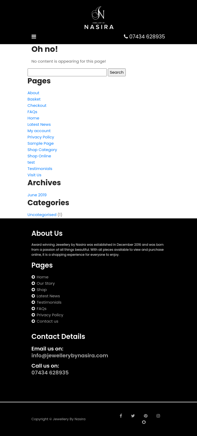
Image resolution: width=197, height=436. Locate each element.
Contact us (47, 321)
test (31, 162)
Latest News (39, 124)
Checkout (37, 105)
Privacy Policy (41, 137)
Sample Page (41, 143)
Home (33, 118)
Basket (34, 99)
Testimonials (40, 168)
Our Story (46, 283)
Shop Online (39, 156)
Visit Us (35, 175)
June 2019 (37, 195)
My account (39, 130)
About (33, 93)
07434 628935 (144, 36)
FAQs (32, 111)
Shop (42, 289)
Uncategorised (42, 214)
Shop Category (42, 149)
